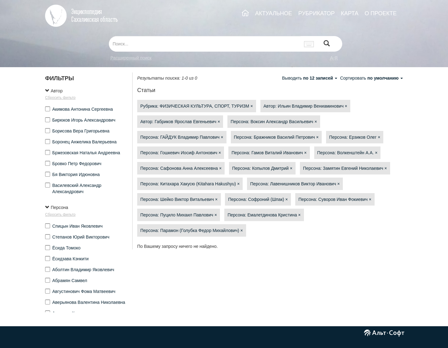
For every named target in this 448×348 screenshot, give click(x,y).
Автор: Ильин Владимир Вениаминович (306, 106)
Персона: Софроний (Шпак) (258, 199)
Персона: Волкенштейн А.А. (347, 152)
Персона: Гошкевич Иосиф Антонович (180, 152)
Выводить (310, 78)
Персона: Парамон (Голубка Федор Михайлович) (191, 230)
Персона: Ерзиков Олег (354, 137)
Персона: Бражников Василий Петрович (276, 137)
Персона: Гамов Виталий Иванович (268, 152)
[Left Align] (326, 44)
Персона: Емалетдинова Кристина (264, 214)
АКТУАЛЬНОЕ (273, 13)
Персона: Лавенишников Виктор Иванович (295, 183)
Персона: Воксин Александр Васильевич (274, 121)
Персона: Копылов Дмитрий (262, 168)
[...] (205, 44)
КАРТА (349, 13)
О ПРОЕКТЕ (381, 13)
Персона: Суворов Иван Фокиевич (334, 199)
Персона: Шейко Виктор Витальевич (179, 199)
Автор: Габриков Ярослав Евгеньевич (180, 121)
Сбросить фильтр (60, 97)
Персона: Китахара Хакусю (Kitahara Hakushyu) (190, 183)
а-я (334, 57)
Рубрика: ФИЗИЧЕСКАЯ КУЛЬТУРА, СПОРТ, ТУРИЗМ (196, 106)
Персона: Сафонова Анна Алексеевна (181, 168)
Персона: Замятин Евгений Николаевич (345, 168)
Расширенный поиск (131, 57)
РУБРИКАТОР (316, 13)
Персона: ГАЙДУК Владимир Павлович (181, 137)
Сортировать (371, 78)
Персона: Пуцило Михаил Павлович (178, 214)
